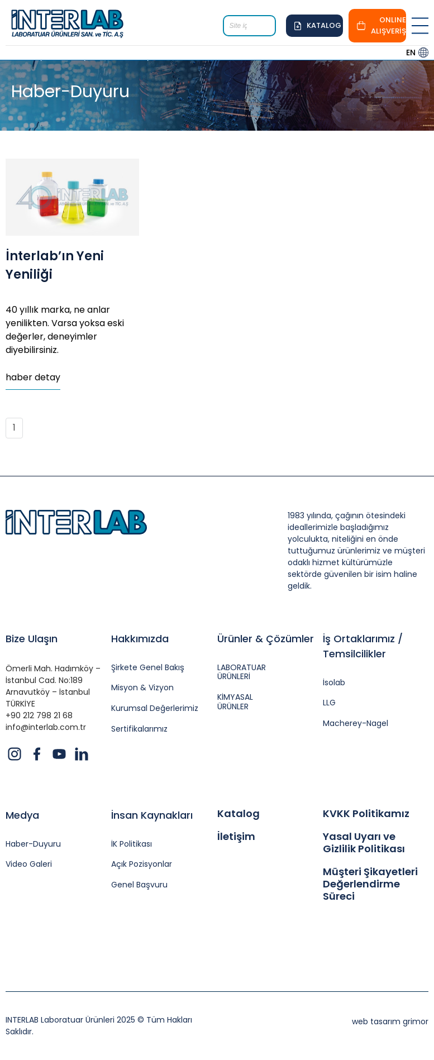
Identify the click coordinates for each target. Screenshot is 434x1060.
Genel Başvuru (139, 885)
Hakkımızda (140, 639)
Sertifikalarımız (139, 729)
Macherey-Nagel (355, 723)
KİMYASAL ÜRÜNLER (235, 702)
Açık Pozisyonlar (141, 864)
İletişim (236, 836)
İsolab (334, 682)
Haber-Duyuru (33, 844)
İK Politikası (131, 844)
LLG (329, 703)
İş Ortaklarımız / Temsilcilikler (363, 646)
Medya (22, 815)
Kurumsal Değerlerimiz (154, 708)
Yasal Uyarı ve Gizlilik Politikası (364, 842)
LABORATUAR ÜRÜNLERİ (241, 672)
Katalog (238, 814)
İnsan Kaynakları (152, 815)
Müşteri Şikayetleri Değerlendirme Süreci (370, 884)
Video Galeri (29, 864)
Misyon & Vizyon (142, 688)
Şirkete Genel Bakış (147, 667)
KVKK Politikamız (366, 814)
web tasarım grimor (390, 1021)
